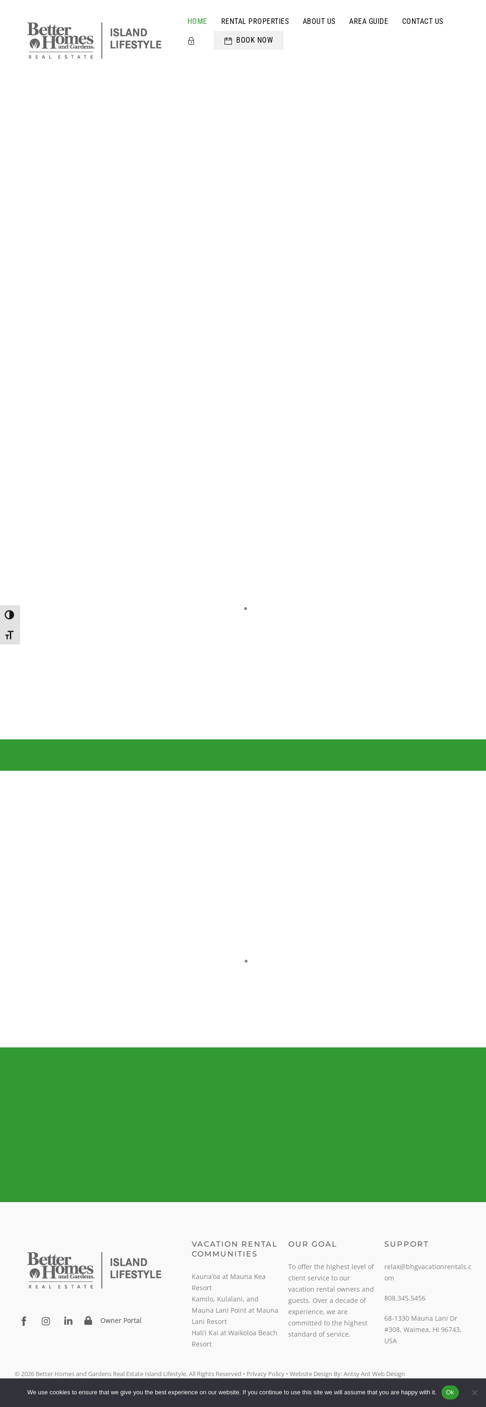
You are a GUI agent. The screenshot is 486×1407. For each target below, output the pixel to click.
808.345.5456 (405, 1298)
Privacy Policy (265, 1373)
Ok (450, 1392)
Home (197, 21)
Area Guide (368, 21)
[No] (474, 1392)
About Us (319, 21)
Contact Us (422, 21)
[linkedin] (69, 1320)
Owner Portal (121, 1320)
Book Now (248, 40)
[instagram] (46, 1320)
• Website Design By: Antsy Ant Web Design (344, 1373)
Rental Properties (255, 21)
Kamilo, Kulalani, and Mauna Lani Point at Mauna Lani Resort (235, 1310)
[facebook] (24, 1320)
